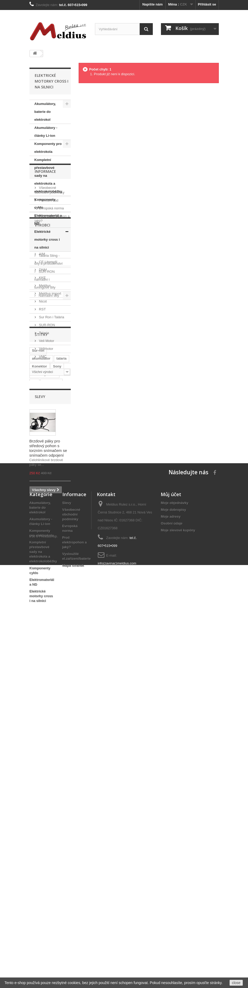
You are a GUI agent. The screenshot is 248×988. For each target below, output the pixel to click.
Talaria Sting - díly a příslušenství (48, 259)
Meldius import (49, 461)
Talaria (43, 501)
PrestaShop (48, 959)
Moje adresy (170, 866)
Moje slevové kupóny (178, 879)
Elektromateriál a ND (48, 219)
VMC (42, 525)
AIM (41, 422)
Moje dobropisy (173, 859)
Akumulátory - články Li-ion (45, 132)
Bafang (38, 651)
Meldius (44, 454)
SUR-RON (46, 493)
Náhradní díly (48, 296)
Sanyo (37, 615)
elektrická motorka (47, 666)
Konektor (39, 591)
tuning (37, 643)
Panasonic (51, 607)
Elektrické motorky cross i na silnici (47, 239)
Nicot (42, 469)
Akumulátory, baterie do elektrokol (45, 112)
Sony (57, 591)
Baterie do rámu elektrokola (45, 625)
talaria (62, 583)
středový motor (44, 599)
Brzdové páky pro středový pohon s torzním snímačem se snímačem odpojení (48, 746)
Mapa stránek (73, 915)
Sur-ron (38, 575)
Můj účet (171, 843)
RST (42, 477)
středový (57, 651)
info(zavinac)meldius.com (117, 913)
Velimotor (45, 517)
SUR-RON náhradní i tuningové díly (44, 279)
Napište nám (152, 4)
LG (34, 607)
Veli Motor (46, 509)
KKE (42, 446)
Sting (36, 659)
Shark (59, 635)
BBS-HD (38, 674)
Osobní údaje (171, 873)
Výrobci (42, 395)
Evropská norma (51, 350)
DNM (42, 438)
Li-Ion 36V (40, 635)
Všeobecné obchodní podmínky (71, 863)
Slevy (40, 694)
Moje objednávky (174, 852)
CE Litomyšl (47, 430)
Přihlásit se (207, 4)
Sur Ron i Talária (51, 485)
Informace (45, 315)
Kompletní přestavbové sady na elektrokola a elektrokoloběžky (48, 175)
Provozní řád (48, 342)
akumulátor (41, 583)
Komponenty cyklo (44, 203)
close (236, 983)
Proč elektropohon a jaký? (74, 891)
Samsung (56, 615)
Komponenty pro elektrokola (48, 148)
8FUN (52, 643)
